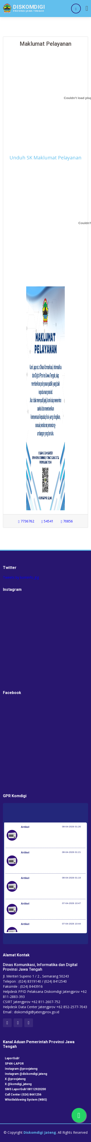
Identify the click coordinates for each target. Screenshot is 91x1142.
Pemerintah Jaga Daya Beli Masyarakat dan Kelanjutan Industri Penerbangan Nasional (51, 838)
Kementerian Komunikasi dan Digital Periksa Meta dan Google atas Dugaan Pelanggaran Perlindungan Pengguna (50, 863)
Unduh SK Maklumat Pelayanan (45, 157)
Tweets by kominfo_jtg (21, 577)
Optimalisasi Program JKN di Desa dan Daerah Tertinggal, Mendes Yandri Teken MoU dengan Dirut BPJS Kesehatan (51, 889)
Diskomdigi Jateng (40, 1132)
